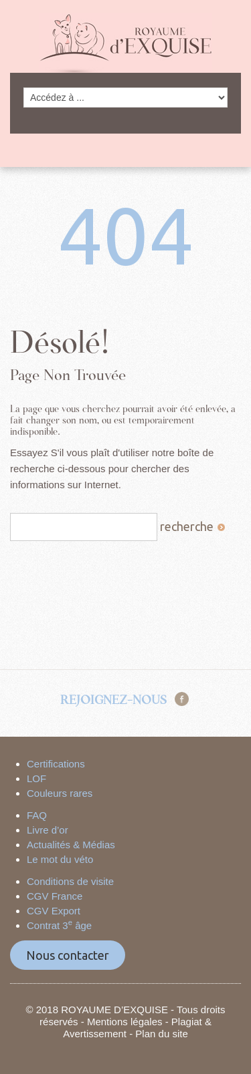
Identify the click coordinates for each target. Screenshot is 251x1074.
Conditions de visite (70, 881)
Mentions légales (125, 1021)
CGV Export (53, 910)
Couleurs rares (59, 793)
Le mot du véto (60, 859)
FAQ (37, 815)
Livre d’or (47, 830)
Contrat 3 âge (59, 925)
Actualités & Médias (71, 844)
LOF (36, 778)
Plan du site (161, 1033)
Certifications (56, 763)
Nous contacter (67, 955)
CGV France (54, 896)
